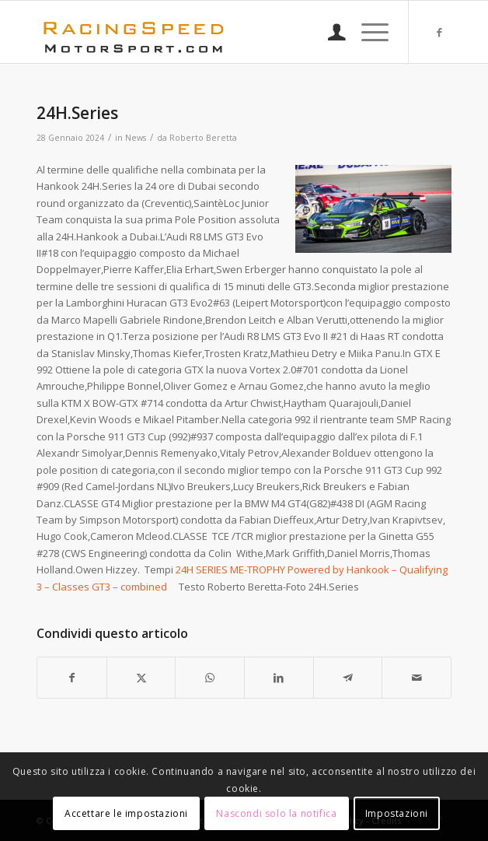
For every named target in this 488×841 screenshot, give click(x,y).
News (135, 137)
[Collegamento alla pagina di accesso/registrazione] (329, 32)
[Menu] (367, 32)
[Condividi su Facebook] (71, 677)
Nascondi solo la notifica (276, 813)
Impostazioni (396, 813)
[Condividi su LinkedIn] (279, 677)
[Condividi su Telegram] (348, 677)
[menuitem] (329, 32)
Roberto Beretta (203, 137)
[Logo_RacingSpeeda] (202, 32)
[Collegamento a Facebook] (439, 32)
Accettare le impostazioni (126, 813)
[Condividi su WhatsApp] (210, 677)
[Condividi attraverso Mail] (416, 677)
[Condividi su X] (141, 677)
